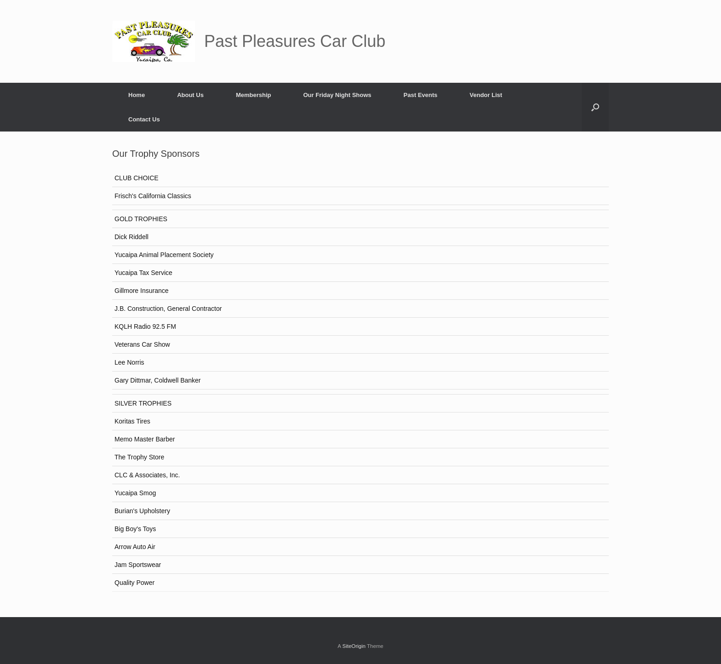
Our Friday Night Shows (337, 95)
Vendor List (485, 95)
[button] (595, 107)
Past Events (421, 95)
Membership (253, 95)
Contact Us (144, 119)
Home (136, 95)
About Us (190, 95)
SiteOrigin (354, 646)
